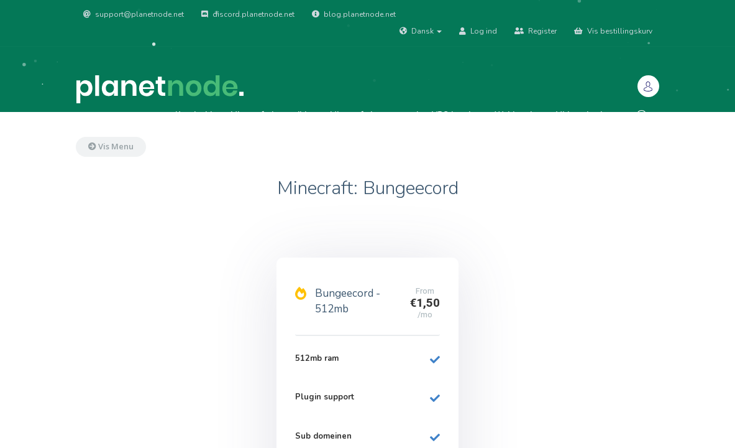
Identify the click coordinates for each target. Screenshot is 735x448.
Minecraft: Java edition (273, 115)
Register (535, 31)
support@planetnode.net (133, 14)
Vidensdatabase (587, 115)
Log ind (478, 31)
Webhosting (518, 115)
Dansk (420, 31)
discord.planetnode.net (247, 14)
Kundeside (196, 115)
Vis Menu (111, 146)
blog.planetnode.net (354, 14)
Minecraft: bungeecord (374, 115)
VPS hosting (456, 115)
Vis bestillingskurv (613, 31)
